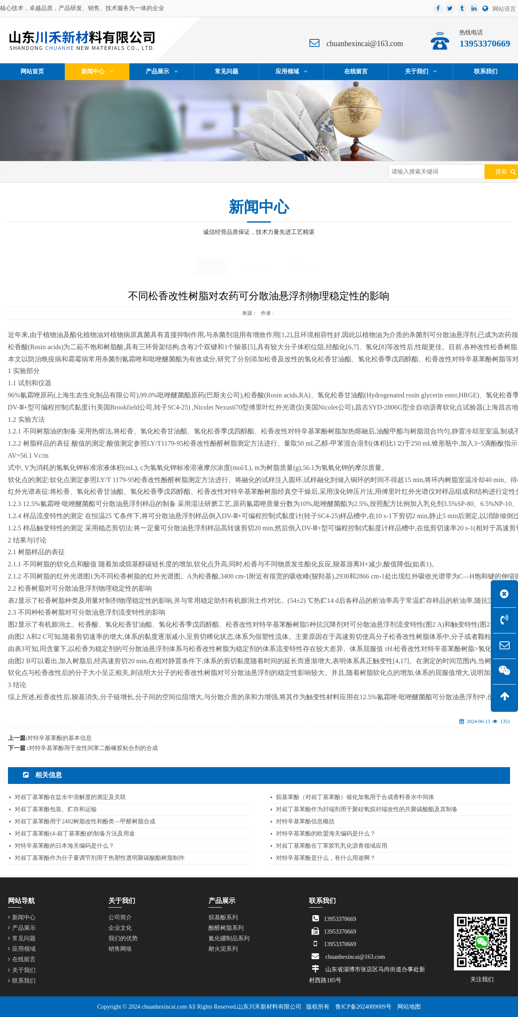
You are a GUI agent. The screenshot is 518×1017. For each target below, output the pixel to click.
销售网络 (120, 949)
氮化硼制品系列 (229, 938)
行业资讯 (115, 172)
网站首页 (47, 172)
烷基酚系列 (223, 917)
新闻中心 (81, 172)
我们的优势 (123, 938)
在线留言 (22, 959)
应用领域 (22, 949)
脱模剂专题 (302, 266)
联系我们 (22, 981)
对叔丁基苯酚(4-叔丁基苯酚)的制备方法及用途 (75, 833)
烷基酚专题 (256, 266)
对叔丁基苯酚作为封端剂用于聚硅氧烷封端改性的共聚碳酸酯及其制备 (367, 809)
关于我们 (22, 970)
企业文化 (120, 928)
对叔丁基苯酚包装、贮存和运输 (56, 809)
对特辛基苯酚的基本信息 (59, 738)
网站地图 (409, 1007)
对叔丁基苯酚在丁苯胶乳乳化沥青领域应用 (331, 846)
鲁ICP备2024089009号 (363, 1007)
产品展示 (22, 928)
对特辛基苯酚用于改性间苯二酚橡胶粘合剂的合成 (93, 748)
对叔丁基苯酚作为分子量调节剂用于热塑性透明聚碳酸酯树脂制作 (100, 858)
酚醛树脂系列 (226, 928)
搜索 (501, 172)
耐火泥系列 (223, 949)
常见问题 (22, 938)
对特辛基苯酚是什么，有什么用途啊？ (326, 858)
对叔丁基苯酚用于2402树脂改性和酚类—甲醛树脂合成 (85, 821)
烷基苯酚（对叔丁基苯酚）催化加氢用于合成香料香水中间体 (355, 797)
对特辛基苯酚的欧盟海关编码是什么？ (326, 833)
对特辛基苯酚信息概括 (305, 821)
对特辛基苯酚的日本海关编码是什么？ (64, 846)
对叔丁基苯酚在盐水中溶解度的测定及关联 (70, 797)
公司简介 (120, 917)
